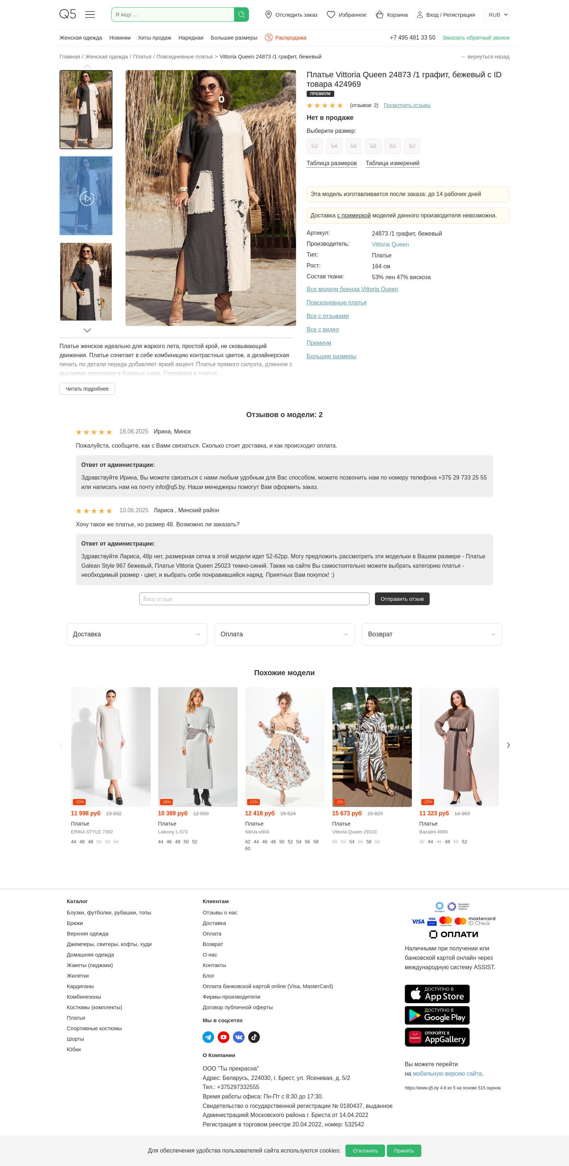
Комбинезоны (84, 997)
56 (354, 146)
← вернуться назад (485, 56)
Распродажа (285, 37)
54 (334, 146)
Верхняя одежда (88, 933)
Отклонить (365, 1151)
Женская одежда (81, 37)
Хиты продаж (154, 37)
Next (508, 745)
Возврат (212, 944)
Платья (76, 1018)
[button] (87, 66)
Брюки (75, 923)
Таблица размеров (332, 163)
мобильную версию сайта (447, 1074)
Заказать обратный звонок (476, 37)
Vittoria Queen (390, 244)
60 (392, 146)
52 (314, 146)
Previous (60, 745)
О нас (209, 954)
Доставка (214, 923)
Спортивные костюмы (94, 1028)
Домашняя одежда (90, 954)
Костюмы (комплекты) (94, 1007)
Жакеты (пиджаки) (90, 965)
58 (373, 146)
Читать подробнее (87, 389)
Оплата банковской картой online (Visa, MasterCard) (267, 986)
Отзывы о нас (219, 912)
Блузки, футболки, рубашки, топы (109, 912)
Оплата (211, 933)
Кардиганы (80, 986)
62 (412, 146)
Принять (404, 1151)
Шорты (75, 1039)
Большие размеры (234, 37)
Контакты (214, 965)
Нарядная (191, 37)
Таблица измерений (392, 163)
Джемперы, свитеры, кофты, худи (109, 944)
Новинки (120, 37)
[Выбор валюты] (496, 15)
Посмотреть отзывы (407, 105)
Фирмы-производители (231, 997)
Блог (208, 976)
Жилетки (78, 976)
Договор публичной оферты (237, 1007)
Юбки (74, 1049)
